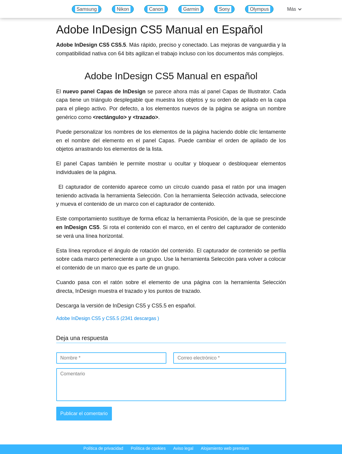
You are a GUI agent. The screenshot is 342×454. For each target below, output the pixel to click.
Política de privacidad (103, 448)
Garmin (191, 9)
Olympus (259, 9)
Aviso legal (183, 448)
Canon (156, 9)
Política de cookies (148, 448)
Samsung (87, 9)
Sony (224, 9)
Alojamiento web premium (225, 448)
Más (291, 9)
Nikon (123, 9)
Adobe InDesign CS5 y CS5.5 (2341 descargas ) (107, 318)
